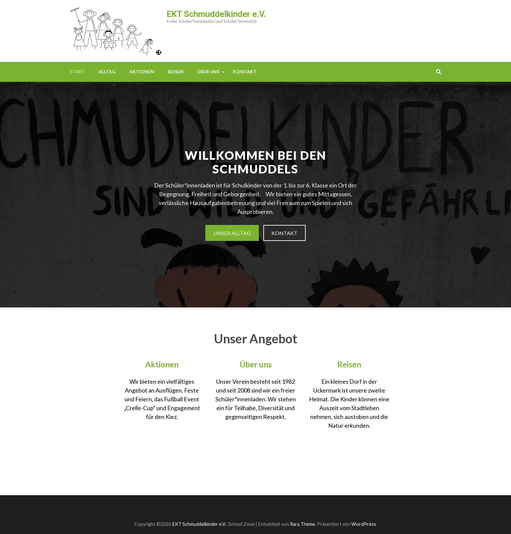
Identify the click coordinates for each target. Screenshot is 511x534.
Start (77, 71)
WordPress (363, 524)
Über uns (208, 71)
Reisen (175, 71)
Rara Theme (302, 524)
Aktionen (141, 71)
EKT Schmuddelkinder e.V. (216, 14)
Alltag (107, 71)
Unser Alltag (232, 233)
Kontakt (244, 71)
